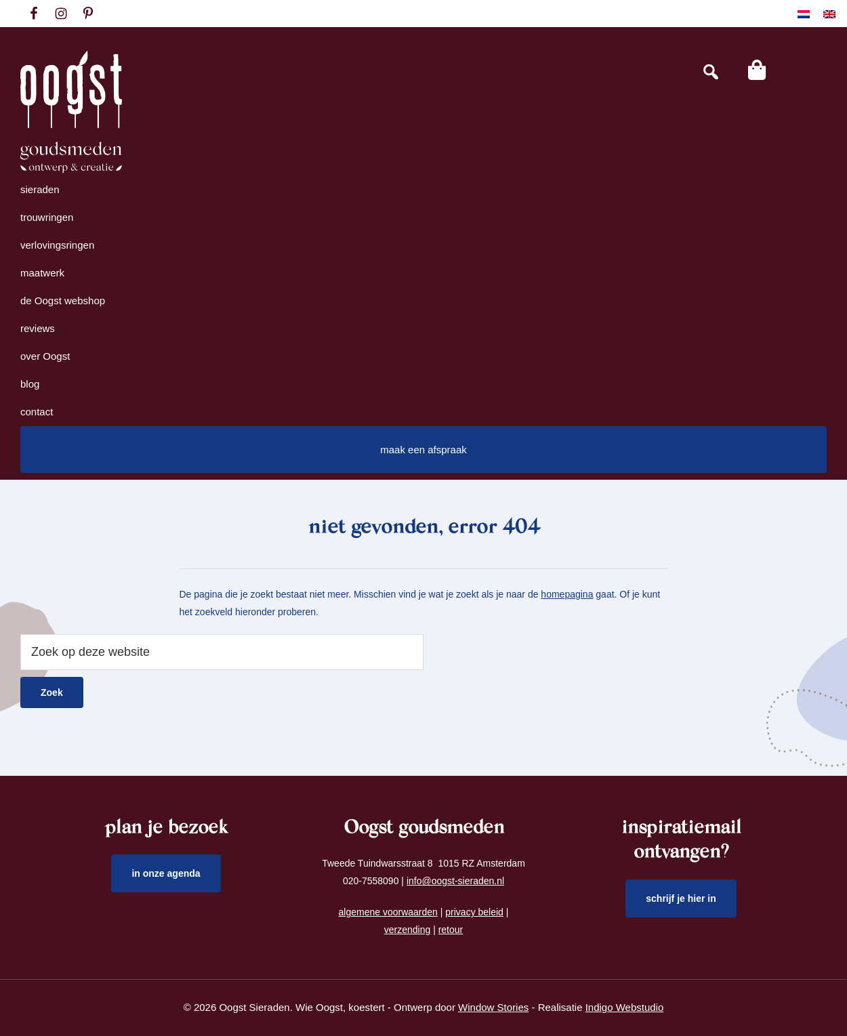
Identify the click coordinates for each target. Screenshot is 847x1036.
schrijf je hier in (681, 898)
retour (450, 929)
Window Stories (493, 1007)
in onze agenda (165, 873)
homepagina (567, 594)
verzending (407, 929)
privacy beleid (474, 912)
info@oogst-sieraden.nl (455, 880)
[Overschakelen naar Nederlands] (804, 13)
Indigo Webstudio (624, 1007)
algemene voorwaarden (388, 912)
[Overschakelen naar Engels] (829, 13)
